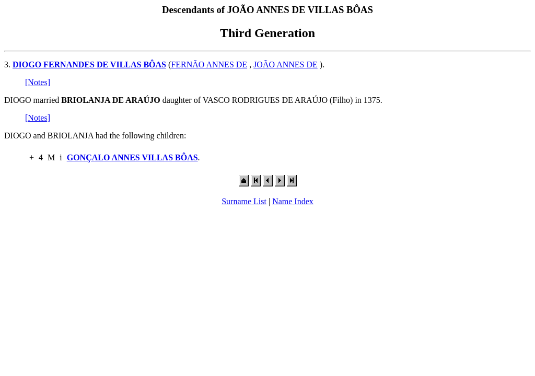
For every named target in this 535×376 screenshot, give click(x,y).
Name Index (292, 201)
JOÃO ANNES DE (285, 64)
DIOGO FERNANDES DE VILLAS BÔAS (89, 64)
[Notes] (37, 82)
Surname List (244, 201)
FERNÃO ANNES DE (209, 64)
